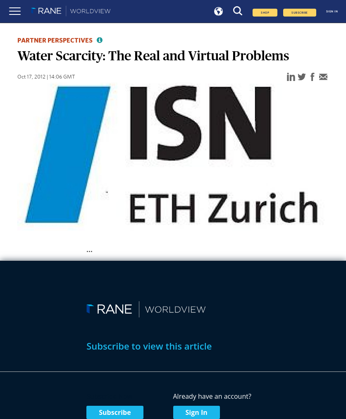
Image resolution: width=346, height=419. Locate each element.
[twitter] (301, 77)
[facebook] (312, 77)
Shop (265, 12)
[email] (323, 77)
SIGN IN (332, 11)
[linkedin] (291, 77)
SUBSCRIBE (299, 12)
